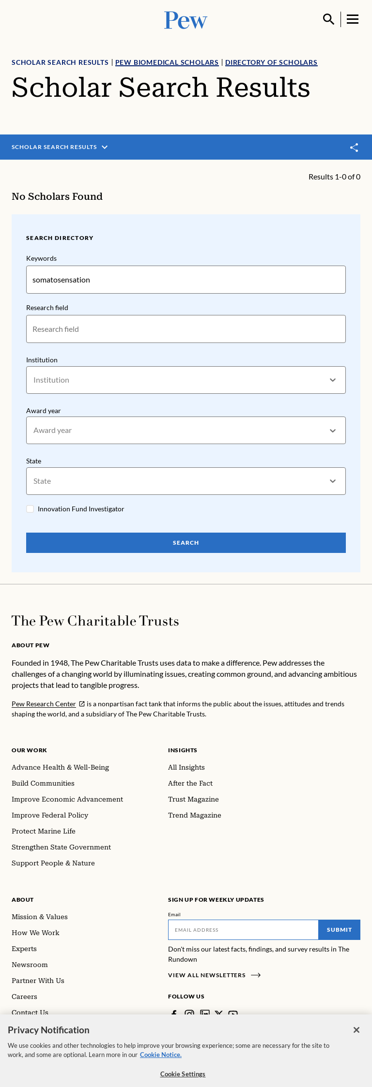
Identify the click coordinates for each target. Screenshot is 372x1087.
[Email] (243, 930)
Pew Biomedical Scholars (167, 62)
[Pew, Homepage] (186, 19)
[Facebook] (174, 1014)
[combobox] (34, 380)
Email (174, 914)
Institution (42, 360)
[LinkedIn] (205, 1014)
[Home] (95, 620)
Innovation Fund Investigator (81, 509)
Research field (47, 307)
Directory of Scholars (271, 62)
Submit (339, 929)
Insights (183, 750)
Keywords (41, 258)
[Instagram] (189, 1014)
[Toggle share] (354, 147)
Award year (43, 410)
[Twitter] (219, 1014)
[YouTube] (233, 1014)
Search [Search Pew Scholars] (186, 542)
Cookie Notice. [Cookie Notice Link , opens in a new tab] (161, 1060)
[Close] (356, 1035)
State (33, 461)
